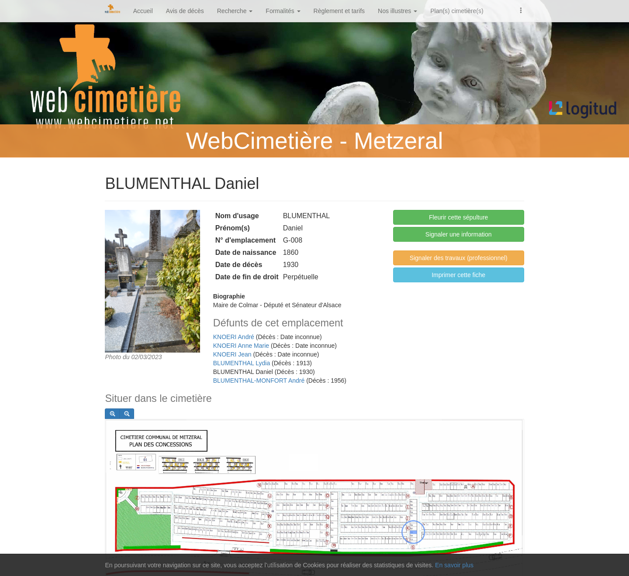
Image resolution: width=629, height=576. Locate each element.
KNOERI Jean (232, 354)
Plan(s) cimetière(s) (456, 10)
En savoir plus (454, 565)
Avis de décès (185, 10)
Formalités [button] (283, 10)
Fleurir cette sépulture (458, 217)
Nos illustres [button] (397, 10)
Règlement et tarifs (339, 10)
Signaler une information (458, 234)
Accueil (143, 10)
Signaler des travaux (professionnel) (459, 257)
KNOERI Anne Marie (241, 345)
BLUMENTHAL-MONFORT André (259, 380)
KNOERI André (233, 336)
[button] (521, 9)
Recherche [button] (235, 10)
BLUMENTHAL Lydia (241, 363)
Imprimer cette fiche (458, 274)
